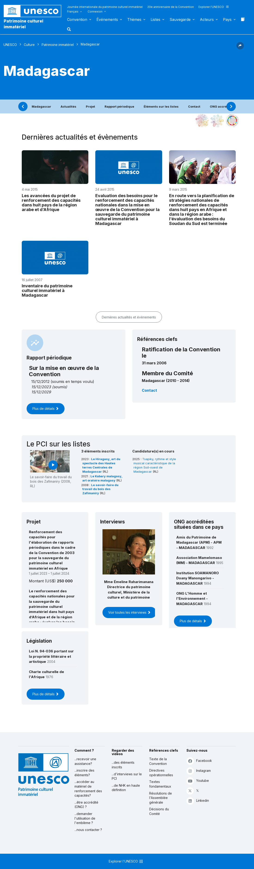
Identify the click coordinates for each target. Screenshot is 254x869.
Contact (194, 106)
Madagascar (41, 106)
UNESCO (10, 45)
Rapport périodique (119, 106)
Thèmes (134, 19)
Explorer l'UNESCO (213, 7)
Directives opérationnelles (161, 772)
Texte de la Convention (158, 761)
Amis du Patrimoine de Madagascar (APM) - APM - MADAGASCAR (199, 542)
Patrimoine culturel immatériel (23, 24)
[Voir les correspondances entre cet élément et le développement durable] (232, 121)
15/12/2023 (41, 387)
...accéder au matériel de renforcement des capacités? (88, 788)
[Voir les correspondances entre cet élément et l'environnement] (217, 121)
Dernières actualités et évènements (129, 317)
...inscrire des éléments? (84, 772)
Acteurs (207, 19)
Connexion (95, 11)
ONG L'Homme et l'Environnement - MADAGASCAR (192, 598)
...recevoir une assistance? (85, 761)
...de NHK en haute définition (126, 787)
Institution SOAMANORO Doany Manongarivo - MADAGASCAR (197, 578)
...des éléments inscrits (123, 764)
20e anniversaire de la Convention (170, 7)
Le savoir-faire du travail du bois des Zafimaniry (100, 489)
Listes (155, 19)
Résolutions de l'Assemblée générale (160, 797)
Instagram (198, 770)
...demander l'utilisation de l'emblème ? (84, 818)
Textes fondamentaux (160, 784)
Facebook (199, 760)
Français (72, 11)
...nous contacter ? (88, 830)
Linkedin (197, 800)
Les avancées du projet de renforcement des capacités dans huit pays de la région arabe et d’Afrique (51, 202)
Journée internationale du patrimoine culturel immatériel (105, 7)
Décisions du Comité (159, 811)
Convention (77, 19)
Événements (107, 19)
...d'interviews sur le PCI (127, 776)
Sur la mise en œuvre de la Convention (64, 371)
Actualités (68, 106)
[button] (69, 30)
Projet (90, 106)
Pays (227, 19)
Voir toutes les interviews (129, 612)
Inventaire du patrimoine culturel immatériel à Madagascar (47, 290)
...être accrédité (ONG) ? (86, 804)
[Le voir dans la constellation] (202, 121)
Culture (29, 45)
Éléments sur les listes (161, 106)
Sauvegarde (180, 19)
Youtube (197, 780)
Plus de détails (45, 408)
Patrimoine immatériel (58, 45)
